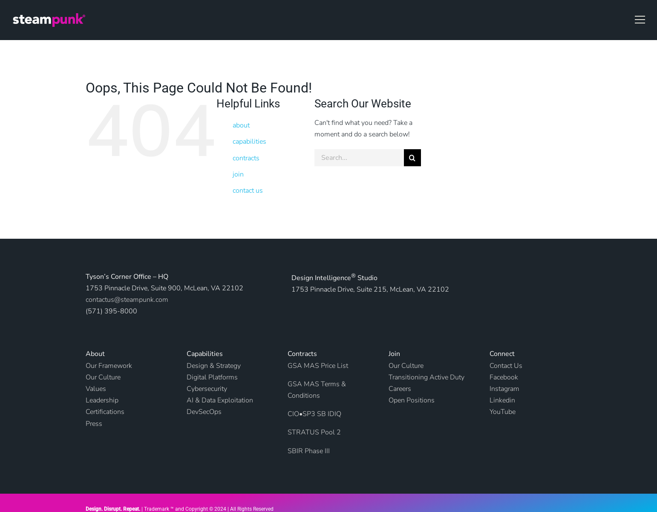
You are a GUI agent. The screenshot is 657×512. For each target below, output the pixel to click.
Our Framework (109, 365)
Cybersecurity (207, 388)
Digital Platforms (212, 377)
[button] (639, 19)
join (238, 174)
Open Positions (412, 400)
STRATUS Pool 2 (314, 432)
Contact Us (506, 365)
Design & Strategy (214, 365)
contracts (246, 158)
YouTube (503, 412)
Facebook (504, 377)
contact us (248, 190)
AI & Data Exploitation (220, 400)
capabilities (249, 141)
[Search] (412, 157)
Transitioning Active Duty (426, 377)
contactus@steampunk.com (127, 299)
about (241, 125)
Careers (400, 388)
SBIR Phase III (309, 451)
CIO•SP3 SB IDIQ (314, 414)
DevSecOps (204, 412)
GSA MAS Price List (318, 365)
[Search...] (359, 157)
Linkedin (502, 400)
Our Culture (406, 365)
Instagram (504, 388)
